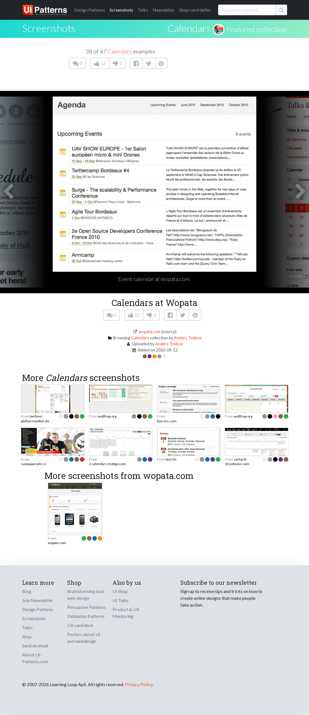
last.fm (171, 459)
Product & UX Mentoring (125, 613)
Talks (143, 9)
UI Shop (120, 591)
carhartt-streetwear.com (237, 461)
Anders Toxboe (188, 337)
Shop (27, 636)
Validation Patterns (86, 616)
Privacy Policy (138, 684)
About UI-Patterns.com (35, 658)
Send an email (35, 645)
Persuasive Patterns (86, 607)
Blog (26, 591)
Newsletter (164, 9)
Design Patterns (37, 609)
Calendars (189, 28)
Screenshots (121, 9)
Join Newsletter (37, 600)
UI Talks (120, 600)
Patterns (89, 9)
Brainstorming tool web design (85, 594)
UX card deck (80, 625)
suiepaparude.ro (33, 464)
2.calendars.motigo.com (107, 464)
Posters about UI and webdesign (83, 637)
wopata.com (149, 331)
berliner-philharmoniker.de (35, 418)
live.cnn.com (166, 421)
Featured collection (256, 29)
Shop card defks (194, 9)
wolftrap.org (107, 416)
